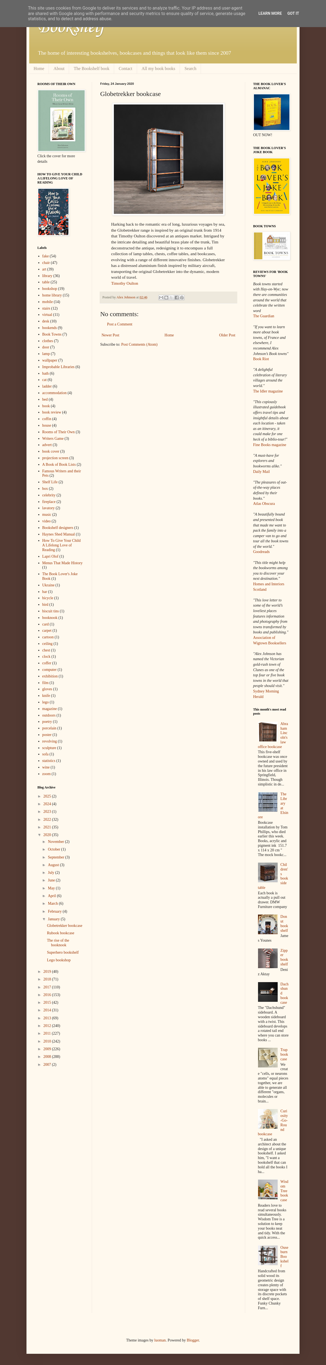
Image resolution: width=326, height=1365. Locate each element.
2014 (47, 1010)
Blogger (193, 1340)
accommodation (54, 393)
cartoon (48, 637)
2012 (47, 1026)
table (46, 282)
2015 (47, 1002)
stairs (46, 308)
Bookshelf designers (57, 528)
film (45, 683)
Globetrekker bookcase (64, 926)
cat (44, 380)
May (52, 888)
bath (45, 373)
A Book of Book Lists (59, 464)
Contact (125, 68)
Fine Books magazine (269, 445)
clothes (47, 341)
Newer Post (110, 335)
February (55, 911)
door (45, 347)
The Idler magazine (268, 391)
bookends (49, 328)
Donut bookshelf (284, 923)
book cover (51, 451)
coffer (46, 663)
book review (51, 412)
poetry (47, 722)
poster (47, 735)
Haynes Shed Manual (58, 534)
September (56, 857)
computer (49, 670)
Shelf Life (50, 482)
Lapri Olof (50, 556)
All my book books (158, 68)
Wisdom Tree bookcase (284, 1191)
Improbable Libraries (58, 367)
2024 (47, 804)
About (59, 68)
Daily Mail (261, 472)
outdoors (49, 715)
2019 (47, 972)
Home (39, 68)
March (53, 903)
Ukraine (48, 585)
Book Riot (261, 359)
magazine (49, 709)
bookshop (49, 289)
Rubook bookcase (60, 933)
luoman (160, 1340)
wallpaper (49, 360)
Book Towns (52, 334)
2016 (47, 995)
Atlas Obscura (264, 504)
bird (45, 605)
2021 (47, 827)
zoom (46, 774)
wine (46, 767)
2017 (47, 987)
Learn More (270, 13)
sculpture (49, 748)
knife (46, 696)
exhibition (50, 676)
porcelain (49, 728)
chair (46, 263)
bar (44, 592)
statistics (48, 761)
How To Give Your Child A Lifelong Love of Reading (61, 545)
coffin (46, 419)
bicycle (47, 598)
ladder (47, 386)
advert (47, 445)
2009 (47, 1049)
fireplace (49, 502)
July (51, 873)
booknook (50, 618)
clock (46, 656)
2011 (47, 1033)
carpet (47, 630)
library (47, 276)
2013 (47, 1018)
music (46, 515)
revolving (49, 741)
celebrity (49, 495)
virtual (47, 315)
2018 (47, 979)
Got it (293, 13)
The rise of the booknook (58, 942)
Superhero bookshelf (63, 952)
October (54, 849)
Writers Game (53, 438)
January (54, 919)
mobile (47, 302)
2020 (47, 835)
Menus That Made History (62, 563)
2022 (47, 819)
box (45, 489)
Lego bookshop (59, 960)
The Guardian (263, 316)
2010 (47, 1041)
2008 (47, 1057)
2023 (47, 812)
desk (45, 321)
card (45, 624)
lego (45, 702)
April (52, 896)
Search (191, 68)
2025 (47, 796)
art (44, 269)
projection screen (55, 458)
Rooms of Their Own (58, 432)
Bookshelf (71, 27)
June (52, 880)
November (56, 842)
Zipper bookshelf (284, 957)
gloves (47, 689)
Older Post (227, 335)
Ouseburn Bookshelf (284, 1256)
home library (52, 295)
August (54, 865)
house (46, 425)
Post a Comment (119, 324)
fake (45, 256)
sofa (45, 754)
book (46, 406)
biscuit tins (50, 611)
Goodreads (261, 552)
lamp (46, 354)
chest (46, 650)
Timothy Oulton (124, 283)
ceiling (47, 644)
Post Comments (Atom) (139, 344)
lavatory (48, 508)
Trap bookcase (284, 1054)
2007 (47, 1065)
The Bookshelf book (91, 68)
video (46, 521)
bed (45, 399)
